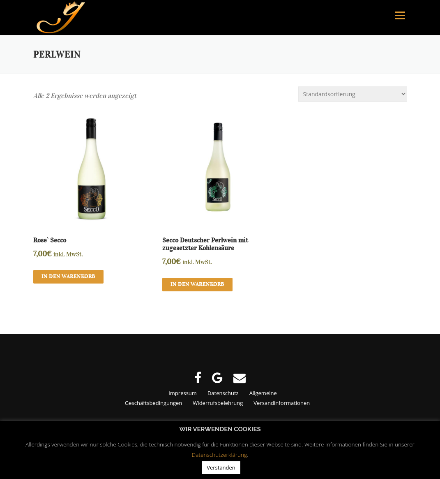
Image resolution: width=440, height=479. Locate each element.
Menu (400, 15)
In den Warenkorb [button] (68, 276)
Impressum (182, 393)
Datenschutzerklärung (219, 454)
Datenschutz (223, 393)
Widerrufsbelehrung (218, 403)
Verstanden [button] (221, 467)
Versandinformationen (281, 403)
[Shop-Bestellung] (352, 94)
